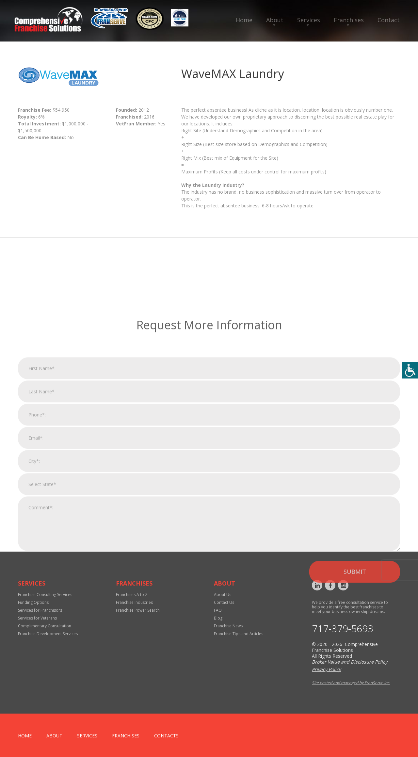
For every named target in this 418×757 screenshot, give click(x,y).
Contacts (166, 736)
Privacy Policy (326, 669)
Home (244, 20)
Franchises (349, 20)
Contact (389, 20)
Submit (355, 653)
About (274, 20)
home (25, 736)
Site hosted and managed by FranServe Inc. (351, 682)
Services (308, 20)
